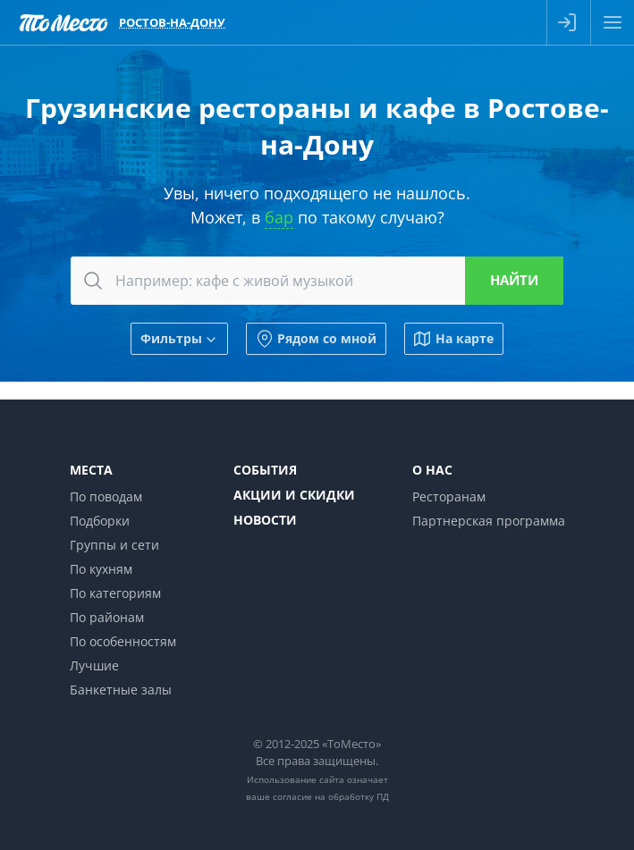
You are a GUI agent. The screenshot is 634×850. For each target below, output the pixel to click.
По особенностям (123, 641)
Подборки (100, 520)
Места (91, 469)
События (265, 469)
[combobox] (317, 281)
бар (279, 217)
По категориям (115, 593)
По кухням (101, 568)
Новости (265, 519)
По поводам (106, 496)
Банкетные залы (121, 689)
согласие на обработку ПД (331, 796)
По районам (107, 617)
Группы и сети (114, 544)
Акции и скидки (294, 494)
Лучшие (94, 665)
